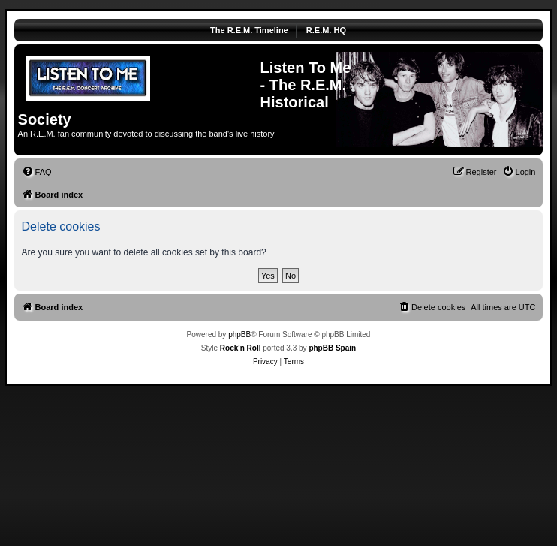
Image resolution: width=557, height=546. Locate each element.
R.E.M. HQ (326, 30)
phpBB (239, 334)
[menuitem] (37, 172)
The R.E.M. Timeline (249, 30)
